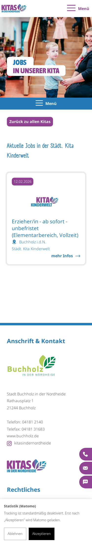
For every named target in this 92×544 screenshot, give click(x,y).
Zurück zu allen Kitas (30, 121)
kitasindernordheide (29, 443)
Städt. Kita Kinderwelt (31, 248)
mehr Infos (62, 255)
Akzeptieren (41, 533)
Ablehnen (15, 533)
